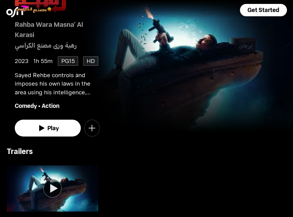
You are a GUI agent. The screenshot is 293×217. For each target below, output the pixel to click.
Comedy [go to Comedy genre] (26, 106)
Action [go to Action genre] (50, 106)
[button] (263, 10)
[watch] (48, 128)
